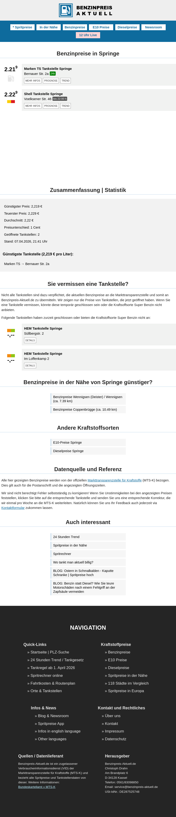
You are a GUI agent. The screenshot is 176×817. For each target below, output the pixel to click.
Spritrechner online (46, 676)
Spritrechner (62, 554)
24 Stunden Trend (66, 537)
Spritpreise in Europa (126, 691)
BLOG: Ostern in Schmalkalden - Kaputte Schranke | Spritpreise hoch (83, 573)
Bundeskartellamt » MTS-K (36, 787)
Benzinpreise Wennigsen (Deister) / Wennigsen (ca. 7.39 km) (87, 399)
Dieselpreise (127, 27)
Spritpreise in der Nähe (70, 545)
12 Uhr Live (88, 35)
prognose (51, 80)
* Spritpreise (22, 27)
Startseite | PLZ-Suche (49, 652)
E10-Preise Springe (67, 442)
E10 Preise (101, 27)
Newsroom (153, 27)
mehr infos (32, 80)
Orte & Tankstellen (46, 691)
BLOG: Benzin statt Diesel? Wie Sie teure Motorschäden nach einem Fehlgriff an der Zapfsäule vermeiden (84, 587)
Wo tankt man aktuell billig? (73, 562)
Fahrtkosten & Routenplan (52, 684)
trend (65, 80)
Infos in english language (59, 731)
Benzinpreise (75, 27)
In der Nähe (49, 27)
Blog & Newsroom (53, 716)
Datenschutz (115, 739)
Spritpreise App (51, 724)
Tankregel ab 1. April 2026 (52, 668)
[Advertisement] (88, 146)
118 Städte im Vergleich (128, 684)
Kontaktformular (13, 508)
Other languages (52, 739)
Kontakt (111, 724)
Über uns (113, 716)
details (30, 340)
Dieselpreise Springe (68, 451)
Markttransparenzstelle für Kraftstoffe (115, 480)
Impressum (114, 731)
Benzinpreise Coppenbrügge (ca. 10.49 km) (85, 409)
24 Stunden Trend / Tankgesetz (57, 660)
